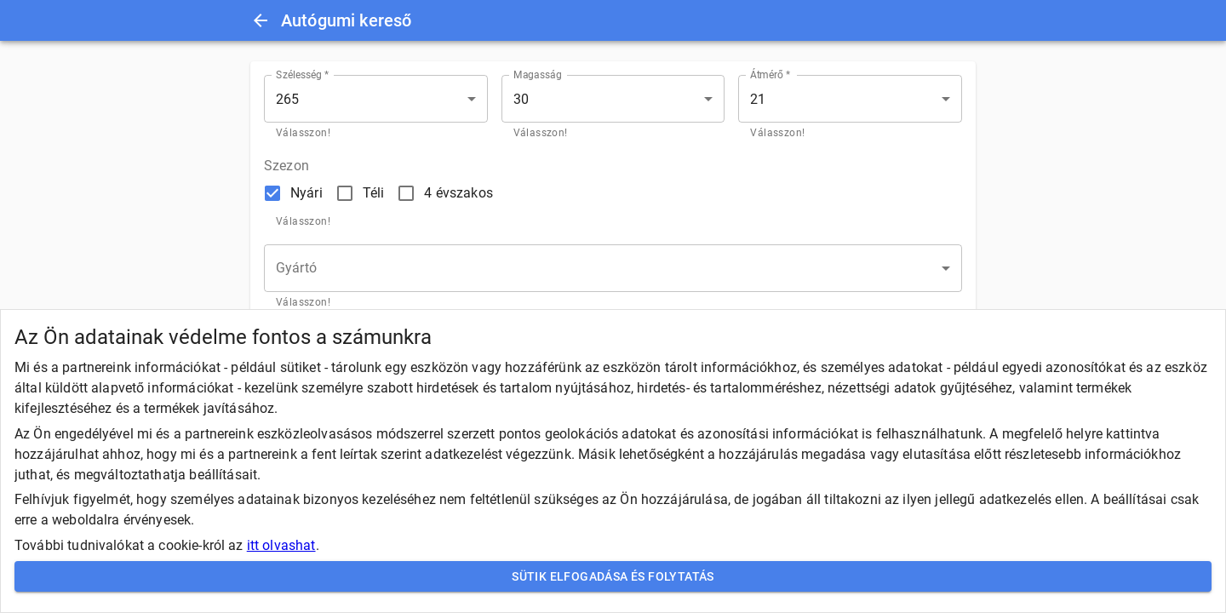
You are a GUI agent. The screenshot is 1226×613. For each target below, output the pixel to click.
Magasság (537, 75)
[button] (613, 268)
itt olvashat (281, 545)
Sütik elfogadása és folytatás (613, 577)
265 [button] (287, 99)
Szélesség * (302, 75)
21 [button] (757, 99)
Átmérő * (770, 75)
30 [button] (521, 99)
